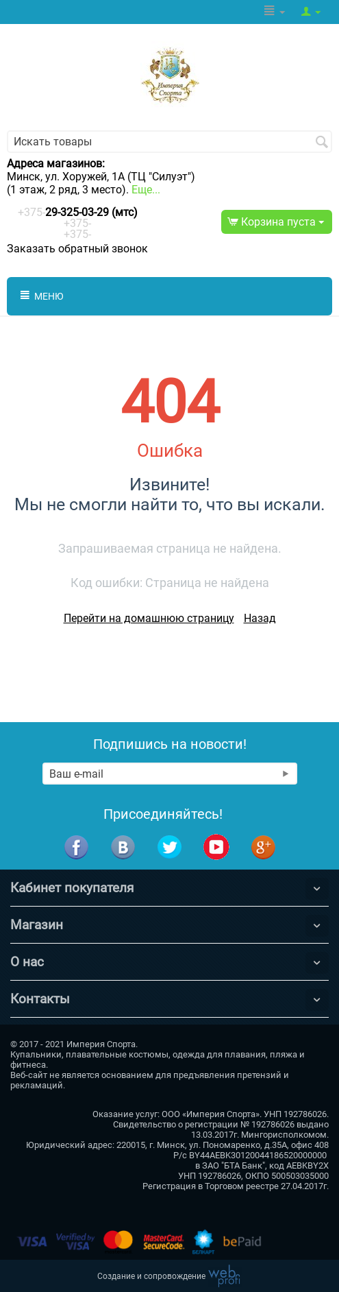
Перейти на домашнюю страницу (149, 618)
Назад (260, 618)
